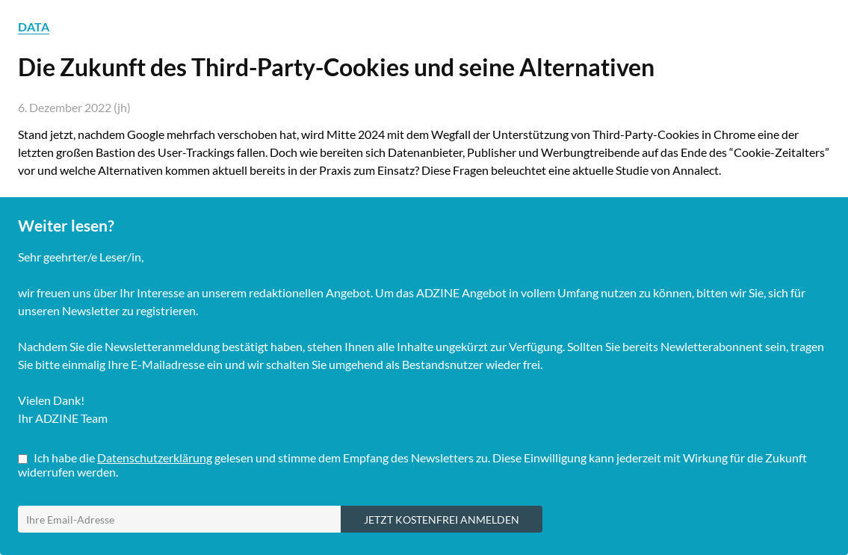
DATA (33, 26)
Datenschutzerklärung (154, 457)
